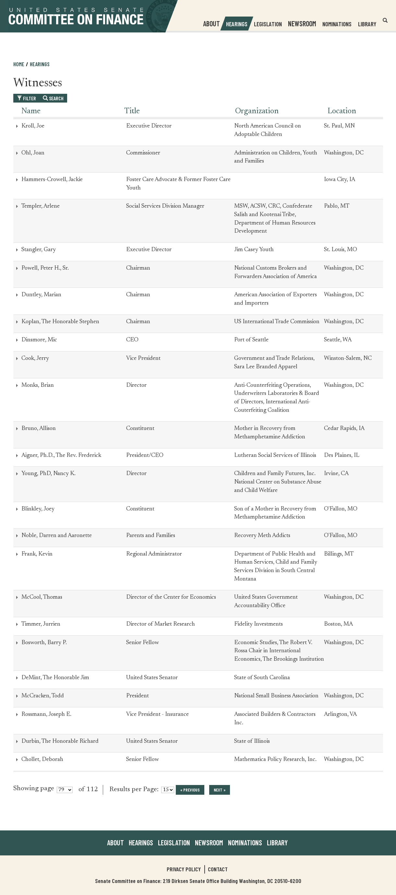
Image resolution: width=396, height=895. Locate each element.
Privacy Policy (184, 869)
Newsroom (209, 842)
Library (367, 24)
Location (342, 111)
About (115, 842)
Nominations (336, 24)
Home (18, 64)
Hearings (236, 24)
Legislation (268, 24)
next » (219, 789)
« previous (190, 789)
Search (53, 98)
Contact (218, 869)
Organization (257, 111)
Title (132, 111)
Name (31, 111)
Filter (26, 98)
